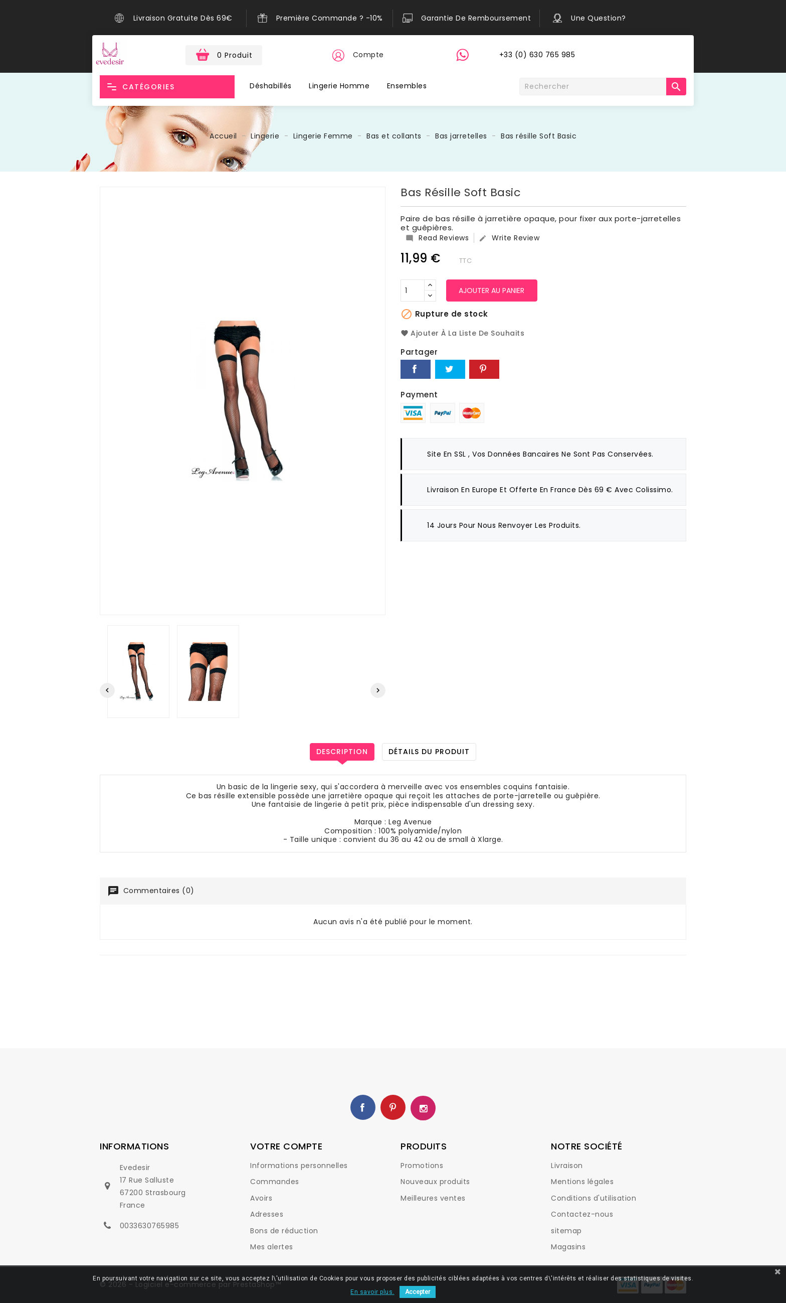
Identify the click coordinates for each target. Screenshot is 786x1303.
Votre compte (286, 1146)
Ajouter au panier (492, 290)
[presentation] (107, 690)
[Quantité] (413, 290)
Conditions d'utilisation (593, 1198)
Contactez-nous (582, 1214)
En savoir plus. (372, 1291)
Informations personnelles (299, 1166)
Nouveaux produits (435, 1182)
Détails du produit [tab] (429, 752)
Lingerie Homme (339, 86)
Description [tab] (342, 752)
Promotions (422, 1166)
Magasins (568, 1247)
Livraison (567, 1166)
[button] (338, 55)
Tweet (450, 369)
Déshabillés (271, 86)
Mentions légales (582, 1182)
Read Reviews (437, 238)
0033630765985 (149, 1226)
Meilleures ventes (433, 1198)
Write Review (509, 238)
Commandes (274, 1182)
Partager (416, 369)
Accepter (417, 1291)
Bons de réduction (284, 1231)
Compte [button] (368, 55)
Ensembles (407, 86)
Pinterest (484, 369)
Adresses (266, 1214)
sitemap (566, 1231)
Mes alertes (271, 1247)
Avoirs (261, 1198)
